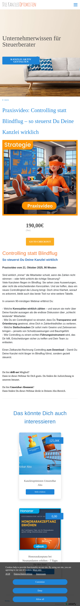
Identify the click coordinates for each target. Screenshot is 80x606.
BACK (5, 100)
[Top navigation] (75, 5)
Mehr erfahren (40, 492)
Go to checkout (40, 241)
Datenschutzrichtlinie (23, 574)
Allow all (40, 599)
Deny (40, 590)
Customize (40, 582)
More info (37, 570)
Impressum (41, 574)
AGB (7, 574)
